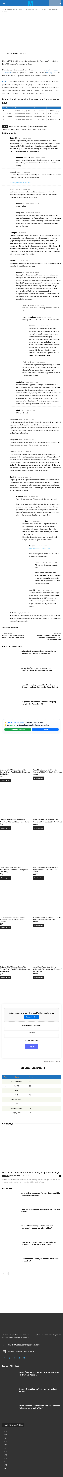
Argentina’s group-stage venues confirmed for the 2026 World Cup (37, 669)
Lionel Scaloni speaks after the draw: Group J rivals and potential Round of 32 (39, 686)
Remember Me (31, 1041)
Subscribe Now (31, 1017)
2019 (5, 1455)
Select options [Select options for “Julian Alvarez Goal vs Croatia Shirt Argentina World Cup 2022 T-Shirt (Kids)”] (38, 828)
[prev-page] (3, 1273)
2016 (5, 1465)
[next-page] (7, 1273)
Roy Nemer (13, 54)
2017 (5, 1462)
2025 (5, 1435)
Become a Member (17, 729)
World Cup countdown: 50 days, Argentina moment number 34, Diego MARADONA (49, 637)
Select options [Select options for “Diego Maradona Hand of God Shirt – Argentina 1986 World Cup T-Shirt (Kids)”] (38, 778)
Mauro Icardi (26, 129)
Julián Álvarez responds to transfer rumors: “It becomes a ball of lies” (37, 1227)
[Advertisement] (31, 32)
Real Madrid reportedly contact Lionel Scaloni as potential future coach (38, 1243)
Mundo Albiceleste (39, 129)
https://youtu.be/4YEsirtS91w (39, 548)
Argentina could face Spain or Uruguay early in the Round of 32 (38, 703)
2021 (5, 1448)
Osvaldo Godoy (15, 1175)
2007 (5, 1468)
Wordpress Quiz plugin (53, 1061)
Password (31, 1033)
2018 (5, 1458)
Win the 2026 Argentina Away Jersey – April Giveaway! (30, 1172)
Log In (45, 729)
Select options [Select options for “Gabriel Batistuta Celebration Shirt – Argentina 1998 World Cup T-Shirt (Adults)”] (5, 927)
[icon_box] (18, 1351)
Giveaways (6, 1175)
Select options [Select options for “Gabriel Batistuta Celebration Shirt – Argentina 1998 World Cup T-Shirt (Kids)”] (5, 828)
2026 (5, 1431)
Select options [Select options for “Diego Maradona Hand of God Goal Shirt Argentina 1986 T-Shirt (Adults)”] (38, 925)
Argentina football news (18, 126)
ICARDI (5, 81)
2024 (5, 1438)
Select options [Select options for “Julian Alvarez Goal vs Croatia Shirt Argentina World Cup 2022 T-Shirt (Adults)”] (38, 878)
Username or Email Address (31, 1025)
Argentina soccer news (11, 129)
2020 (5, 1451)
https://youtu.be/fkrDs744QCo (20, 182)
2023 (5, 1441)
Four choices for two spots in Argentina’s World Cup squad (13, 636)
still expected (52, 73)
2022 (5, 1445)
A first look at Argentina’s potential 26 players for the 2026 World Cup (38, 652)
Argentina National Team (38, 126)
